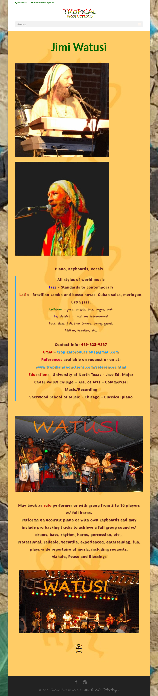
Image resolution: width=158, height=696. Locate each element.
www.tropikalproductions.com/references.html (81, 367)
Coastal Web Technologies (101, 690)
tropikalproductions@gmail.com (88, 352)
